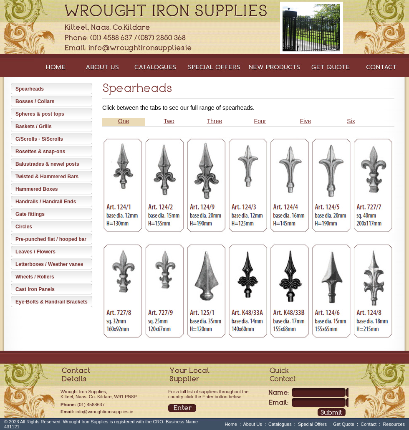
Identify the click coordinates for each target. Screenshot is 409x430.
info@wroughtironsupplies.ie (104, 411)
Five (305, 121)
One (123, 121)
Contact (368, 424)
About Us (252, 424)
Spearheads (29, 89)
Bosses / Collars (34, 101)
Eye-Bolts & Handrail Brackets (51, 302)
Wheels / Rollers (34, 277)
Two (169, 121)
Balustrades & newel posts (47, 164)
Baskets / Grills (33, 126)
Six (351, 121)
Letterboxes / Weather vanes (49, 264)
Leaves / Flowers (35, 252)
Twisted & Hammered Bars (46, 177)
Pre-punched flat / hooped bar (50, 239)
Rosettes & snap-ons (40, 151)
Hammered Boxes (36, 189)
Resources (394, 424)
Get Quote (343, 424)
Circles (23, 227)
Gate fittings (30, 214)
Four (260, 121)
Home (231, 424)
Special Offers (312, 424)
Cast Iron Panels (35, 289)
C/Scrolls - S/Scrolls (39, 139)
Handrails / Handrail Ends (45, 202)
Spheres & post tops (39, 114)
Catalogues (280, 424)
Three (214, 121)
